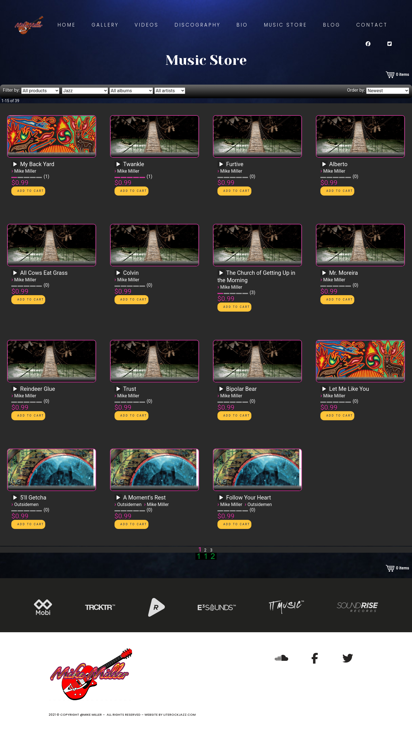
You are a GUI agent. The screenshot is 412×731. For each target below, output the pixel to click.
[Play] (15, 164)
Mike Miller (25, 171)
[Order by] (387, 90)
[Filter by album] (131, 90)
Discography (197, 25)
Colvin (131, 272)
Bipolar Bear (241, 388)
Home (66, 25)
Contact (372, 25)
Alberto (338, 164)
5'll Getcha (33, 497)
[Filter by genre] (85, 90)
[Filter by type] (40, 90)
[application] (15, 166)
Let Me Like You (349, 388)
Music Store (285, 25)
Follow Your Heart (248, 497)
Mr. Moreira (343, 272)
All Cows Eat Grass (44, 272)
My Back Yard (37, 164)
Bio (242, 25)
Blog (331, 25)
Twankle (133, 164)
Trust (129, 388)
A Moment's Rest (144, 497)
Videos (147, 25)
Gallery (105, 25)
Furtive (234, 164)
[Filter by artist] (169, 90)
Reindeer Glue (37, 388)
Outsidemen (26, 504)
